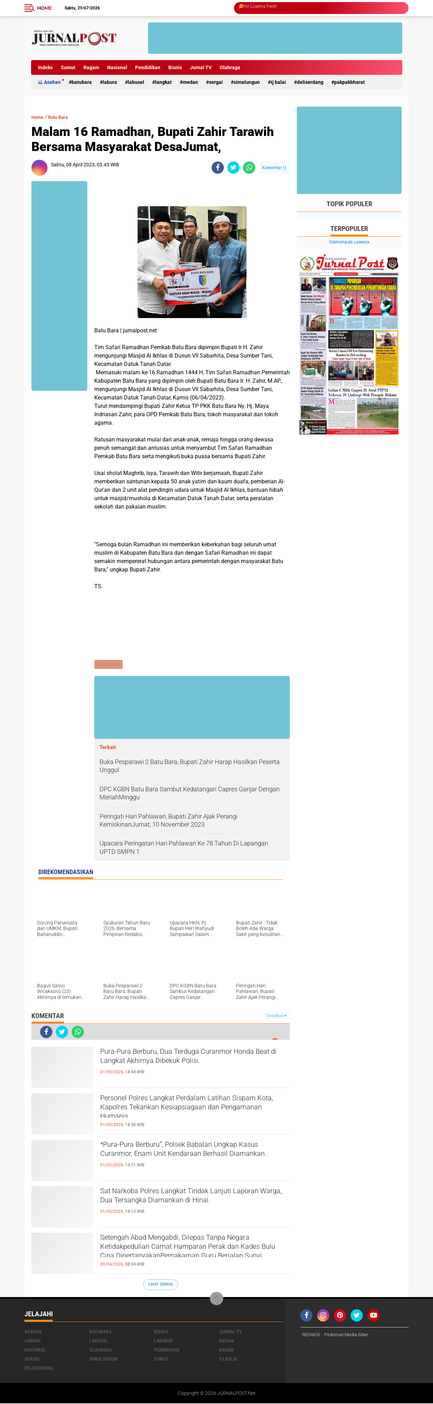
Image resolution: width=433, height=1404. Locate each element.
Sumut (68, 67)
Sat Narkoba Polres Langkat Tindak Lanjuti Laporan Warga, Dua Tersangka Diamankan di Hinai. (190, 1204)
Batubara (82, 82)
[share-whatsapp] (249, 167)
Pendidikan (147, 67)
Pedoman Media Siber (349, 1335)
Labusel (136, 82)
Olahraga (230, 67)
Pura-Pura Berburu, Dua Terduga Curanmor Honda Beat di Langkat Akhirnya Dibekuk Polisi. (192, 1059)
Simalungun (247, 82)
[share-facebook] (218, 167)
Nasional (117, 67)
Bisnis (175, 67)
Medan (190, 82)
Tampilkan (276, 1016)
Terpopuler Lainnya (349, 242)
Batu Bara (63, 117)
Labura (110, 82)
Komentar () (274, 167)
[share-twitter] (233, 167)
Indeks (45, 67)
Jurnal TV (201, 67)
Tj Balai (278, 82)
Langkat (163, 82)
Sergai (216, 82)
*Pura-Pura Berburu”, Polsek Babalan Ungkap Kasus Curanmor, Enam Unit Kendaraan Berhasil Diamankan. (194, 1158)
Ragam (91, 67)
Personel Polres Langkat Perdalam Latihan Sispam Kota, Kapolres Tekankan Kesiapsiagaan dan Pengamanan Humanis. (194, 1111)
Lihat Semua (160, 1285)
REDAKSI (312, 1335)
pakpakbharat (349, 82)
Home (44, 8)
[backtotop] (216, 1299)
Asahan (52, 82)
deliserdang (310, 82)
